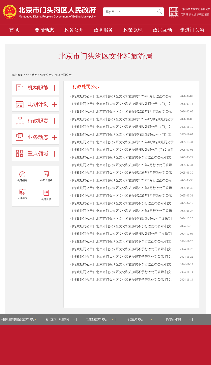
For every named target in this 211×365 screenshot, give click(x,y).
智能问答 (205, 9)
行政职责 (38, 121)
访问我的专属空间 (190, 9)
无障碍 (184, 14)
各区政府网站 (139, 319)
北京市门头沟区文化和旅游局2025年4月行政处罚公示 (134, 188)
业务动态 (31, 74)
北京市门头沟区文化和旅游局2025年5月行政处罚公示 (134, 180)
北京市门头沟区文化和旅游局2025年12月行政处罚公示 (135, 119)
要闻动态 (44, 30)
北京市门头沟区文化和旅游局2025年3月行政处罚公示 (134, 195)
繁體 (206, 14)
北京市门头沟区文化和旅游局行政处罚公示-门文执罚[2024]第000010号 (146, 218)
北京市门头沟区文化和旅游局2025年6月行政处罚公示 (134, 172)
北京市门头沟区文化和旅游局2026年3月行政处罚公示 (134, 96)
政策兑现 (133, 30)
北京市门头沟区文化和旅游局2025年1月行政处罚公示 (134, 211)
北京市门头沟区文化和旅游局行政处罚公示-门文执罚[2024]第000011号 (146, 233)
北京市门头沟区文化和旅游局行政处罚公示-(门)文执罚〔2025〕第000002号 (149, 149)
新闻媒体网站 (178, 319)
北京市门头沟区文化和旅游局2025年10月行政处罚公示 (135, 142)
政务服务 (103, 30)
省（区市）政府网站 (60, 319)
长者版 (192, 14)
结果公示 (46, 74)
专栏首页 (17, 74)
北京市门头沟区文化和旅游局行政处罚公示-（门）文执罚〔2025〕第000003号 (151, 127)
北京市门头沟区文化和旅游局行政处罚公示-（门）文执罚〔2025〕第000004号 (151, 134)
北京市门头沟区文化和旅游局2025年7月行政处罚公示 (134, 165)
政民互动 (162, 30)
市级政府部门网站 (100, 319)
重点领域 (38, 154)
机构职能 (38, 88)
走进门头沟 (192, 30)
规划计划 (38, 104)
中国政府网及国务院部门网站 (19, 319)
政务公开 (74, 30)
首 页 (14, 30)
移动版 (200, 14)
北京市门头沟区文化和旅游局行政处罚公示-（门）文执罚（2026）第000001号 (151, 104)
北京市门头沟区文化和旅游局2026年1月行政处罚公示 (134, 111)
